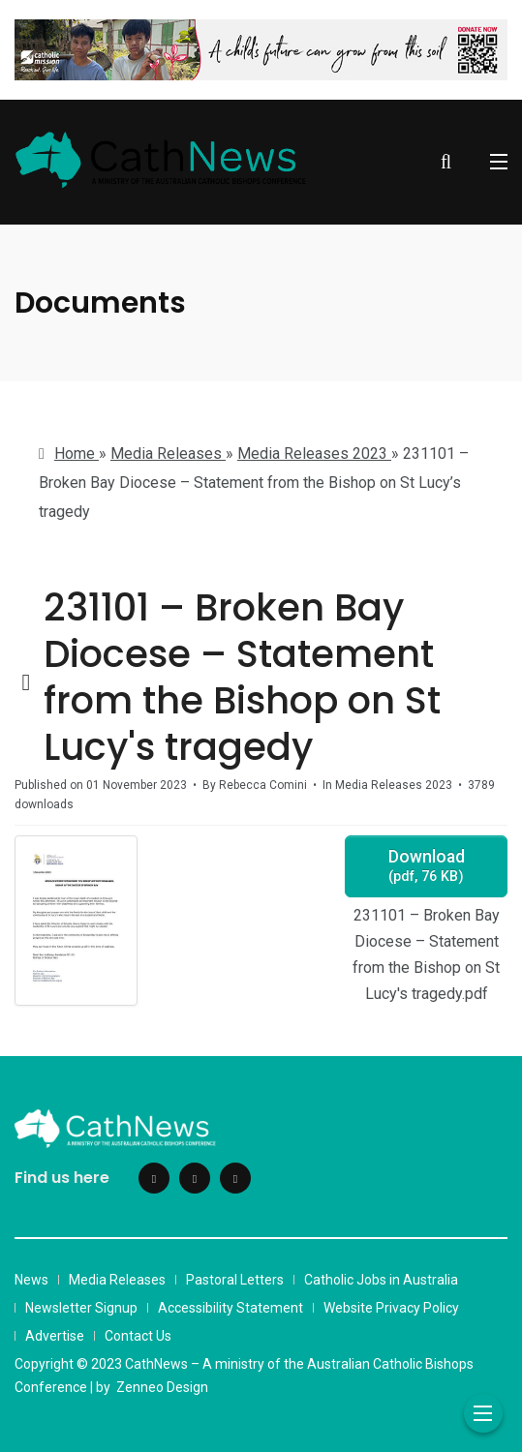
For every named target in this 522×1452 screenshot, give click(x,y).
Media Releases (117, 1279)
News (31, 1279)
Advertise (54, 1336)
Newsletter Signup (81, 1308)
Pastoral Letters (235, 1279)
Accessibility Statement (230, 1308)
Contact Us (138, 1336)
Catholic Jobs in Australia (381, 1279)
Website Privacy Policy (391, 1308)
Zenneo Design (162, 1387)
